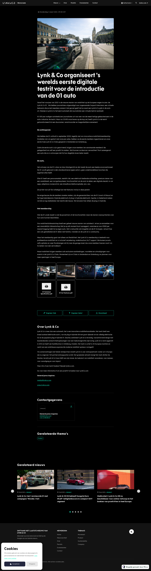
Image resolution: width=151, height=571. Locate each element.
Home (59, 534)
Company (81, 544)
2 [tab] (72, 513)
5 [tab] (81, 513)
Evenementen (84, 3)
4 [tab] (78, 513)
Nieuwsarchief (62, 538)
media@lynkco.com (45, 416)
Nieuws (55, 3)
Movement (81, 534)
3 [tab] (75, 513)
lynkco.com (142, 3)
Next (138, 492)
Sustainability (82, 541)
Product (40, 438)
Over (65, 3)
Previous (12, 492)
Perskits (73, 3)
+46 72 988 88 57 (45, 417)
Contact (95, 3)
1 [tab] (70, 513)
